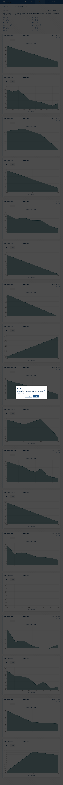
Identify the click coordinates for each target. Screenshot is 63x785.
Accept (35, 396)
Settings (28, 396)
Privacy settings (20, 393)
